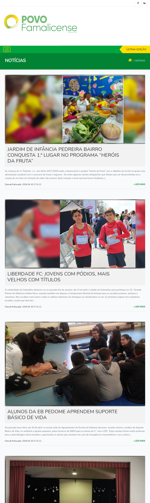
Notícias (140, 60)
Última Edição (136, 49)
